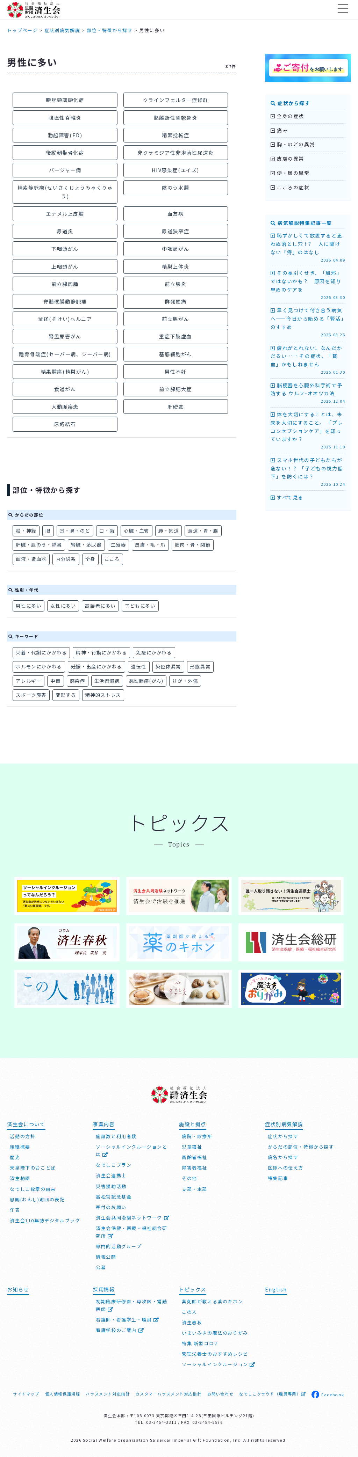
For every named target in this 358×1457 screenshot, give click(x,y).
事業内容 (104, 1124)
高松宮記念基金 (113, 1196)
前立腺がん (175, 318)
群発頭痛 (175, 301)
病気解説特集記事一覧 (301, 222)
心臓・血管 (136, 530)
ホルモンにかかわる (39, 666)
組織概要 (20, 1146)
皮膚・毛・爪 (150, 544)
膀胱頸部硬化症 (65, 99)
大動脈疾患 (65, 406)
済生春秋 (192, 1322)
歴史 (15, 1157)
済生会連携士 (111, 1175)
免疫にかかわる (154, 652)
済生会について (26, 1124)
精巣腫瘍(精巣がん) (65, 371)
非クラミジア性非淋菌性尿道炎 (175, 152)
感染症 (77, 681)
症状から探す (290, 103)
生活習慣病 (107, 681)
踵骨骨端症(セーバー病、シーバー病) (65, 354)
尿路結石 (65, 423)
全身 (90, 559)
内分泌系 (66, 559)
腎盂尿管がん (65, 336)
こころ (112, 559)
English (276, 1289)
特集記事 (278, 1178)
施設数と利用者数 (116, 1136)
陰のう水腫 (175, 187)
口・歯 (107, 530)
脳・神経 (26, 530)
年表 (15, 1210)
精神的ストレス (103, 694)
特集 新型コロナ (200, 1343)
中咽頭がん (175, 248)
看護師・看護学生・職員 (127, 1319)
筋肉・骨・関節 (192, 544)
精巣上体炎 (175, 266)
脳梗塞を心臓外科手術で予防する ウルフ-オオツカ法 (308, 393)
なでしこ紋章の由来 (33, 1189)
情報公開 (106, 1256)
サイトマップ (26, 1394)
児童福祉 (192, 1146)
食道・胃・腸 (203, 530)
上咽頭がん (65, 266)
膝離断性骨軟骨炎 (176, 117)
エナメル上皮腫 (65, 213)
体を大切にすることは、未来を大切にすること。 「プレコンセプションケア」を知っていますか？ (308, 430)
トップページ (22, 30)
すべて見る (287, 497)
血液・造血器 (31, 559)
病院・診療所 (197, 1136)
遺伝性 (138, 666)
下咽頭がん (65, 248)
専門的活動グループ (118, 1246)
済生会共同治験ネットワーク (133, 1217)
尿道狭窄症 (175, 231)
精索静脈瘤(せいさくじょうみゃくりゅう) (65, 191)
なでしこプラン (113, 1165)
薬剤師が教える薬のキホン (212, 1301)
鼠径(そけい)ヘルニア (65, 318)
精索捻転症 (175, 135)
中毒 (55, 681)
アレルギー (28, 681)
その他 (189, 1178)
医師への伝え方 (285, 1167)
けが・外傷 (185, 681)
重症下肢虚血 (175, 336)
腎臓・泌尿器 (86, 544)
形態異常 (200, 666)
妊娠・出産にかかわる (96, 666)
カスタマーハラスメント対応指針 (168, 1394)
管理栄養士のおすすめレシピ (215, 1353)
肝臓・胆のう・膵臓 (39, 544)
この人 (189, 1312)
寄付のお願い (111, 1207)
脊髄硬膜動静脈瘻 (65, 301)
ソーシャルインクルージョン (219, 1364)
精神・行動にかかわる (101, 652)
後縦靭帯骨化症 (65, 152)
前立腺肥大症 (175, 389)
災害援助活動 (111, 1186)
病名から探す (283, 1157)
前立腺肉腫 (65, 283)
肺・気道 (168, 530)
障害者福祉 (194, 1167)
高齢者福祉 (194, 1157)
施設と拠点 (192, 1124)
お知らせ (18, 1289)
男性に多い (28, 605)
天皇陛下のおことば (33, 1167)
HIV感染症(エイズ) (175, 170)
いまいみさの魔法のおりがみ (215, 1333)
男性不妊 (175, 371)
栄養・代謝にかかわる (41, 652)
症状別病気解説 (62, 30)
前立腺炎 (175, 283)
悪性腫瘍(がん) (146, 681)
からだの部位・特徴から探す (301, 1146)
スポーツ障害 (31, 694)
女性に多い (63, 605)
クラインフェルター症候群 (175, 99)
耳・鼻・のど (75, 530)
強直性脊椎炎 (65, 117)
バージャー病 (65, 170)
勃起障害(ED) (65, 135)
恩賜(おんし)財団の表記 (37, 1199)
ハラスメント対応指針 (108, 1394)
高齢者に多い (100, 605)
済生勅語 (20, 1178)
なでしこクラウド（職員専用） (272, 1394)
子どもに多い (140, 605)
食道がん (65, 389)
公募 (101, 1267)
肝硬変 (175, 406)
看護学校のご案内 (120, 1330)
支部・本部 (194, 1189)
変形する (66, 694)
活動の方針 (22, 1136)
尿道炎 (65, 231)
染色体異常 (168, 666)
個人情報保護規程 (62, 1394)
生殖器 (118, 544)
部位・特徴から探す (110, 30)
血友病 (175, 213)
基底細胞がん (175, 354)
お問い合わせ (220, 1394)
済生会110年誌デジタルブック (45, 1220)
